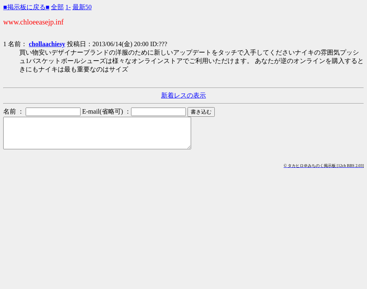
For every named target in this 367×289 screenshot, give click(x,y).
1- (68, 7)
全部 (57, 7)
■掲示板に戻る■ (26, 7)
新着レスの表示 (183, 95)
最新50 (82, 7)
